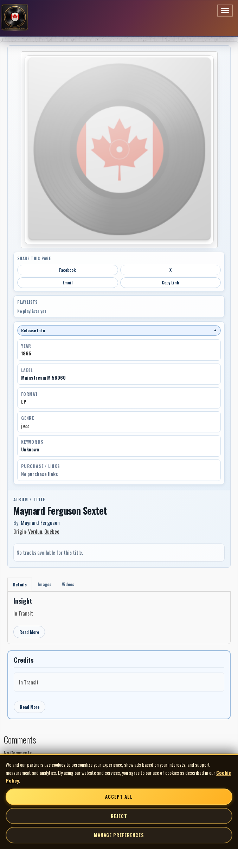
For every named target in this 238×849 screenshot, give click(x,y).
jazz (25, 425)
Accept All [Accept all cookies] (119, 796)
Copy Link (170, 282)
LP (23, 401)
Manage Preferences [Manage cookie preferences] (119, 834)
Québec (51, 531)
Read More (29, 632)
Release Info (119, 330)
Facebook (67, 270)
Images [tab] (44, 584)
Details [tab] (20, 584)
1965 (26, 353)
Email (68, 282)
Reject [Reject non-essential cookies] (119, 815)
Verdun (35, 531)
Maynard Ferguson (40, 522)
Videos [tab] (68, 584)
